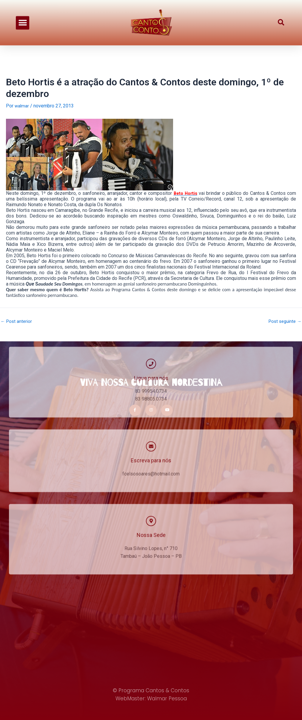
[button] (22, 20)
